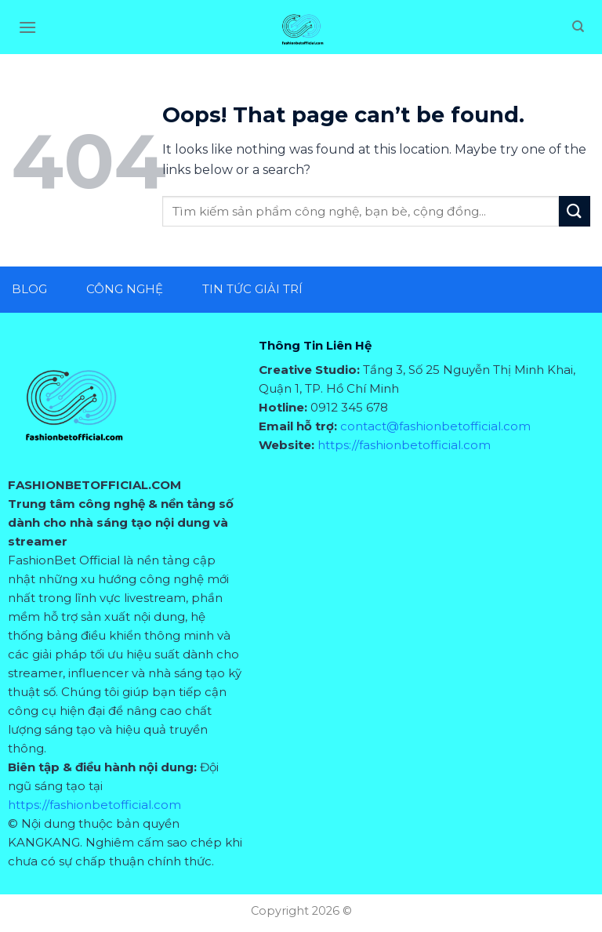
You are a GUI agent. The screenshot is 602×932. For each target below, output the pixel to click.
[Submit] (574, 211)
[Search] (578, 27)
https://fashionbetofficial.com (94, 804)
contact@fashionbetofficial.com (435, 426)
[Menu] (27, 27)
